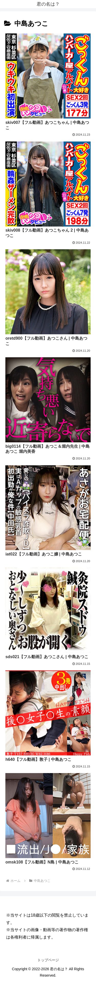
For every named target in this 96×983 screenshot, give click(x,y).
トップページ (48, 960)
